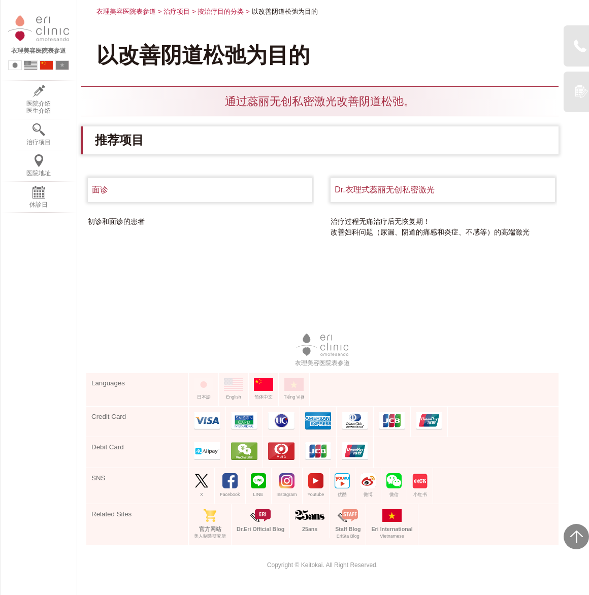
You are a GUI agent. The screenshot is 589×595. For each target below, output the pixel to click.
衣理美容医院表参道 (126, 11)
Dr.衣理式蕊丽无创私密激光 (384, 189)
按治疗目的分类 (221, 11)
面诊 (100, 189)
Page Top (576, 536)
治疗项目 (176, 11)
